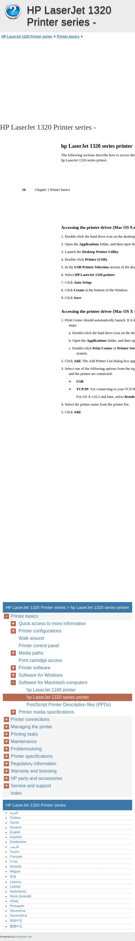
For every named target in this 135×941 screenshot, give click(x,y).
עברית (14, 861)
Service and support (31, 785)
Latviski (15, 886)
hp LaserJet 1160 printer (51, 689)
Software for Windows (41, 675)
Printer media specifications (46, 712)
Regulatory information (33, 763)
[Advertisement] (67, 80)
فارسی (14, 846)
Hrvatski (15, 866)
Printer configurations (40, 630)
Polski (14, 901)
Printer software (34, 667)
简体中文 (16, 920)
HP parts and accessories (36, 778)
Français (16, 856)
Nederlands (18, 891)
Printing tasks (24, 734)
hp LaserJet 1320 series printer (58, 697)
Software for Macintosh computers (53, 682)
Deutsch (16, 827)
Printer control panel (39, 645)
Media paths (31, 653)
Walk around (31, 638)
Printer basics (68, 37)
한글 (13, 876)
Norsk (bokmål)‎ (20, 896)
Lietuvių (15, 881)
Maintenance (24, 741)
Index (16, 793)
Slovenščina (18, 915)
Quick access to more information (52, 623)
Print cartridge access (40, 660)
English (15, 832)
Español (15, 837)
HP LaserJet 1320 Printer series (12, 11)
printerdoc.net (23, 936)
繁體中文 (16, 926)
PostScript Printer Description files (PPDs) (69, 704)
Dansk (14, 822)
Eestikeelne (18, 841)
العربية (14, 812)
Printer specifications (32, 756)
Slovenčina (17, 910)
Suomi (14, 851)
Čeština (15, 817)
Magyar (15, 871)
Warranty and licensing (34, 771)
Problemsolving (26, 748)
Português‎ (17, 906)
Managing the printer (31, 726)
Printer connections (30, 719)
